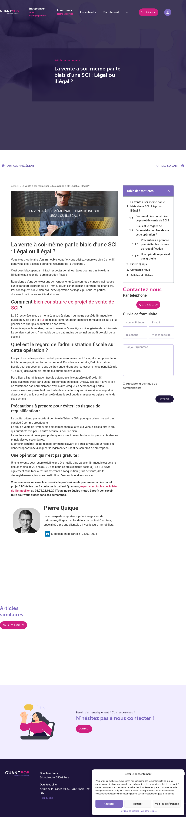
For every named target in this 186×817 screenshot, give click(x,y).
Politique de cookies (129, 811)
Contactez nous (140, 269)
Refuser (137, 803)
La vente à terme (67, 584)
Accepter (109, 803)
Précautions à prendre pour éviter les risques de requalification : (155, 244)
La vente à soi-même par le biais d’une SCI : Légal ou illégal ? (147, 206)
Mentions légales (149, 811)
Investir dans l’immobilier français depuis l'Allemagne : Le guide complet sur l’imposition (143, 630)
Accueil (15, 186)
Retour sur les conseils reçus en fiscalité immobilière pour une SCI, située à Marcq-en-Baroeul (146, 614)
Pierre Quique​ (139, 264)
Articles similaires (141, 275)
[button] (169, 191)
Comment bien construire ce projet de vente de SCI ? (152, 218)
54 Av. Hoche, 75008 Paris (54, 777)
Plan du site (46, 798)
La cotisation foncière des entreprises (141, 597)
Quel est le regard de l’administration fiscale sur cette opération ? (152, 230)
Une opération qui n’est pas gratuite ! (155, 256)
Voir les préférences (167, 803)
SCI (42, 319)
